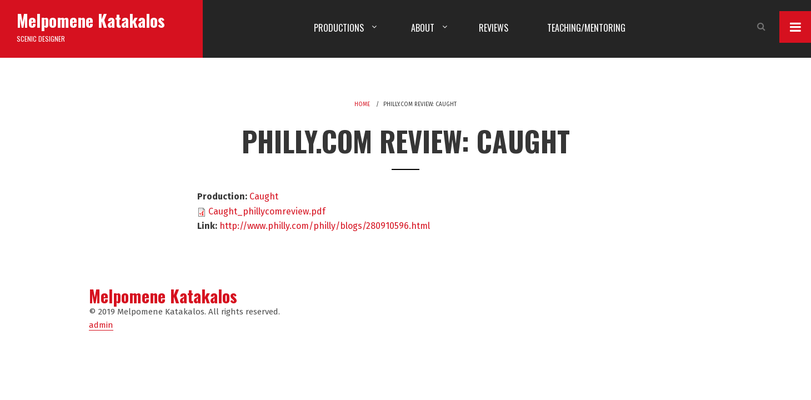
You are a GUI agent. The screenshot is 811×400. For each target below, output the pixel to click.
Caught (263, 196)
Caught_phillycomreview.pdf (267, 211)
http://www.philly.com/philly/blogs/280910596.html (324, 226)
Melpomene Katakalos (91, 20)
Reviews (493, 27)
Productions (339, 27)
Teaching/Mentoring (586, 27)
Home (362, 104)
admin (101, 325)
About (422, 27)
